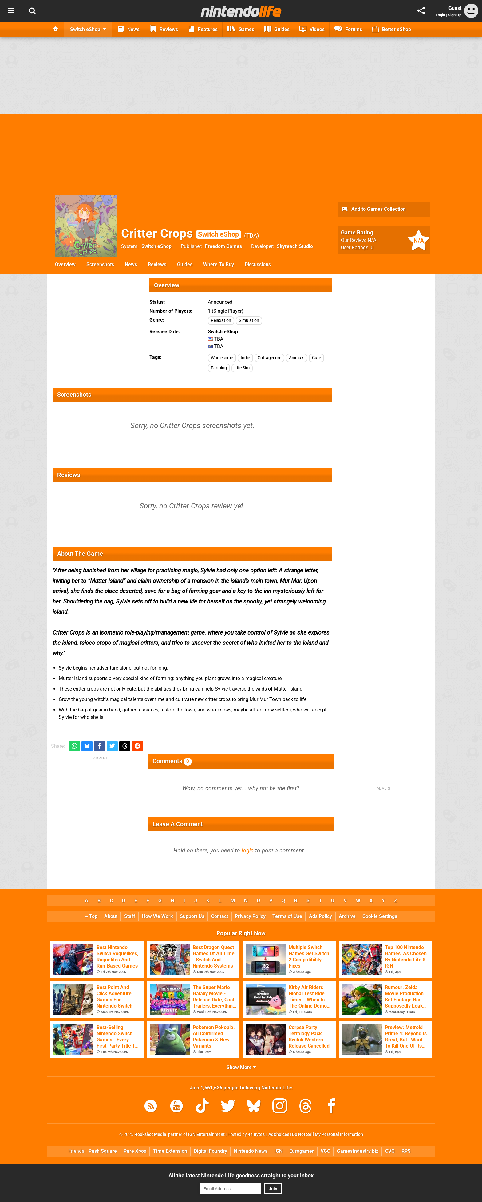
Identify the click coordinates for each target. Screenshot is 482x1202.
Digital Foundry (210, 1151)
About (110, 916)
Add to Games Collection (373, 209)
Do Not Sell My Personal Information (327, 1134)
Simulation (249, 320)
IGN (278, 1151)
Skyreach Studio (295, 246)
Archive (347, 916)
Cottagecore (269, 357)
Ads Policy (320, 916)
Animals (296, 357)
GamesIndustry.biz (357, 1151)
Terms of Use (287, 916)
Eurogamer (301, 1151)
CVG (390, 1151)
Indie (245, 357)
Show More (241, 1067)
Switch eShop (156, 246)
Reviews (157, 264)
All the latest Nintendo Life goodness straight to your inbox (241, 1175)
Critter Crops (181, 233)
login (248, 850)
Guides (184, 264)
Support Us (192, 916)
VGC (325, 1151)
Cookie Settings (379, 916)
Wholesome (222, 357)
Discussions (258, 264)
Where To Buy (218, 264)
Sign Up (454, 15)
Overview (65, 264)
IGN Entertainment (206, 1134)
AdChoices (278, 1134)
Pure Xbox (135, 1151)
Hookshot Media (150, 1134)
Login (440, 15)
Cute (316, 357)
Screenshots (100, 264)
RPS (406, 1151)
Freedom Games (223, 246)
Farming (219, 368)
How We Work (157, 916)
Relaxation (221, 320)
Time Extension (170, 1151)
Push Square (103, 1151)
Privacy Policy (250, 916)
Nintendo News (250, 1151)
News (131, 264)
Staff (129, 916)
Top (91, 916)
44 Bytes (256, 1134)
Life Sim (242, 368)
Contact (219, 916)
